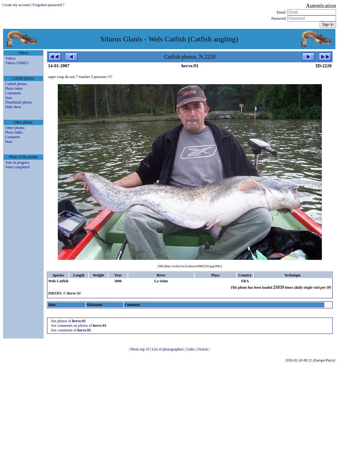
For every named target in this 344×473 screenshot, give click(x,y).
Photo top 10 (140, 349)
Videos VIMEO (16, 63)
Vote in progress (18, 162)
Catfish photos (16, 84)
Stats (8, 98)
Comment (12, 137)
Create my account (16, 5)
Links (191, 349)
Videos (11, 58)
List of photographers (168, 349)
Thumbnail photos (18, 102)
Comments (13, 93)
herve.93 (189, 65)
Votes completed (17, 167)
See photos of (68, 321)
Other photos (15, 128)
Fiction (203, 349)
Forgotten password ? (48, 5)
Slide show (13, 107)
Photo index (14, 88)
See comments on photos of (78, 325)
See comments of (71, 330)
